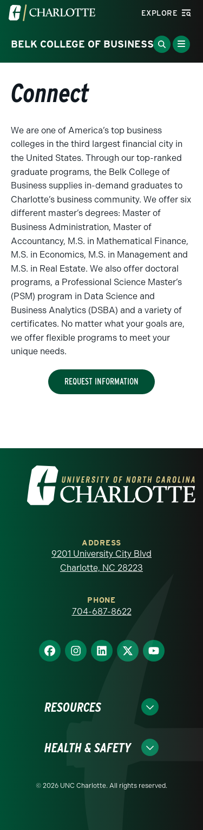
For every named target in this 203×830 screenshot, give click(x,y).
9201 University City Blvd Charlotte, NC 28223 (101, 561)
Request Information (101, 381)
